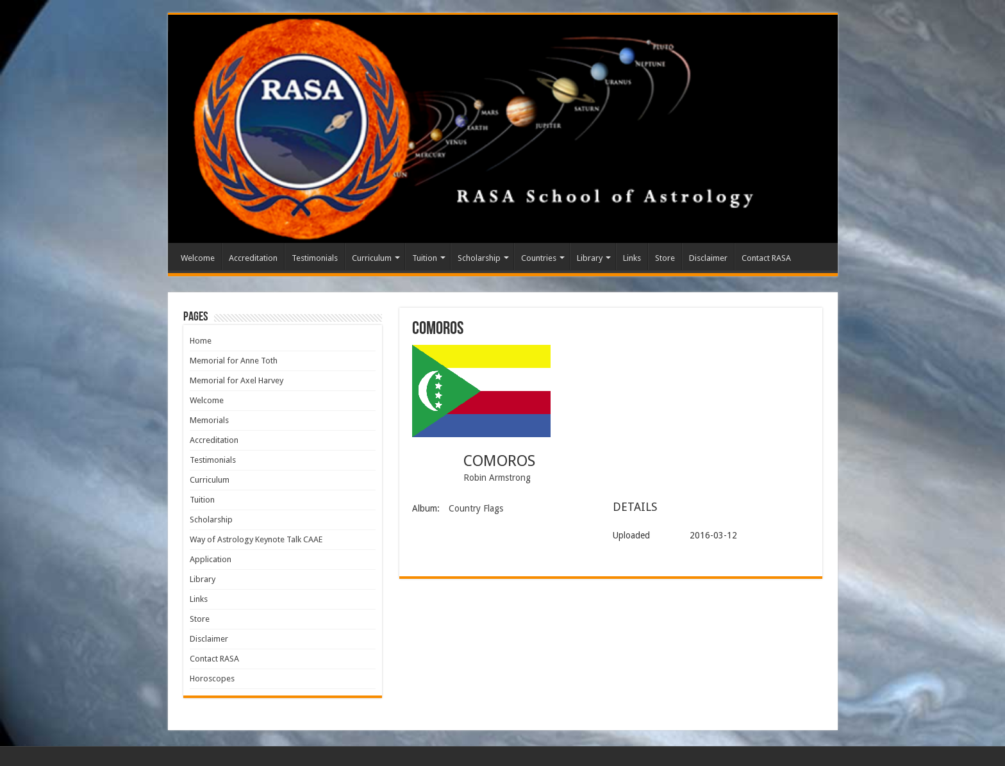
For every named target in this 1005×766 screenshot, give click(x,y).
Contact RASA (766, 258)
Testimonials (315, 258)
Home (201, 341)
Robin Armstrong (497, 477)
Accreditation (253, 258)
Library (589, 258)
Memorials (209, 420)
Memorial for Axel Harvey (236, 380)
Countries (538, 258)
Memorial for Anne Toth (234, 360)
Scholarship (479, 258)
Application (210, 559)
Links (632, 258)
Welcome (198, 258)
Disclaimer (708, 258)
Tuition (424, 258)
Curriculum (372, 258)
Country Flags (476, 508)
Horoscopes (212, 678)
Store (665, 258)
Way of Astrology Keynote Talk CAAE (256, 539)
